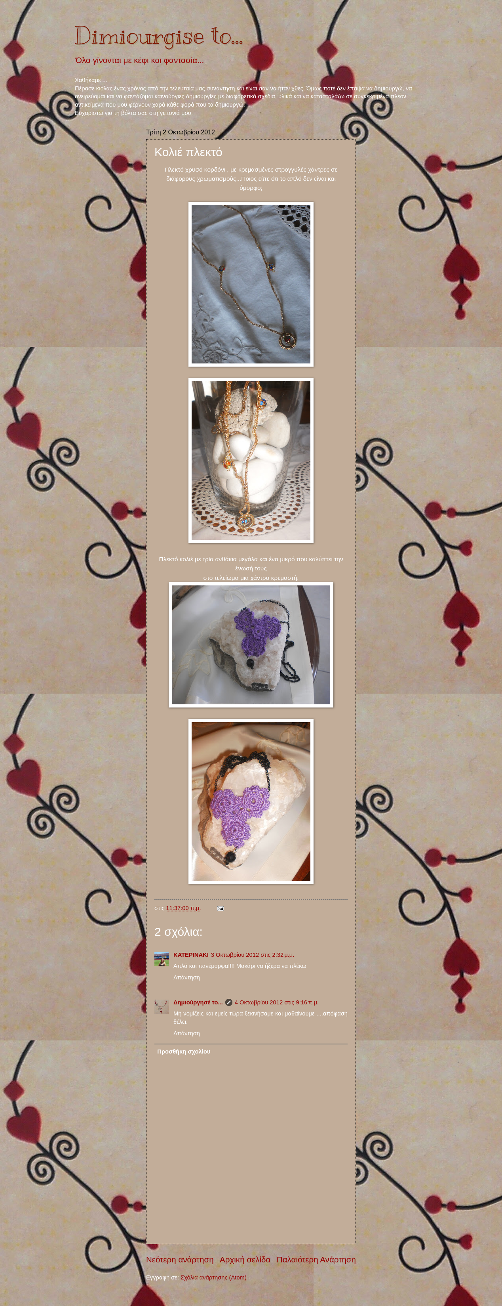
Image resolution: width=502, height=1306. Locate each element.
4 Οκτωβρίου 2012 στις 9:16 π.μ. (277, 1002)
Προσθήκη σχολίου (183, 1051)
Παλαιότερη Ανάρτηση (316, 1259)
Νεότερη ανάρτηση (180, 1259)
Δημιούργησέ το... (198, 1002)
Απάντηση (186, 977)
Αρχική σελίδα (245, 1259)
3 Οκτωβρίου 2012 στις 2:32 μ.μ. (253, 955)
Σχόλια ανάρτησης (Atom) (214, 1277)
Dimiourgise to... (159, 35)
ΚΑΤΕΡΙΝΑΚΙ (191, 955)
